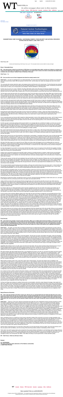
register (41, 1)
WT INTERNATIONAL (38, 12)
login (36, 1)
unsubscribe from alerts (50, 1)
